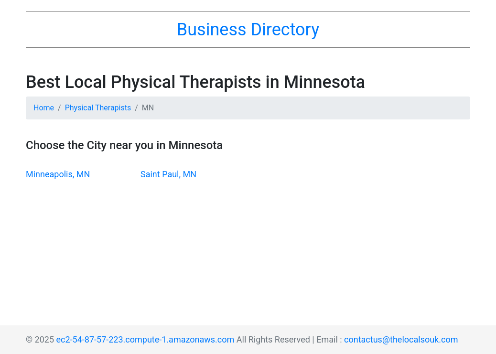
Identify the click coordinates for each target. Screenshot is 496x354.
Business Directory (248, 30)
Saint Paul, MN (168, 174)
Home (43, 107)
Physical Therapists (98, 107)
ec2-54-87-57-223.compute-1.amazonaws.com (145, 339)
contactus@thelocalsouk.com (401, 339)
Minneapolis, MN (58, 174)
